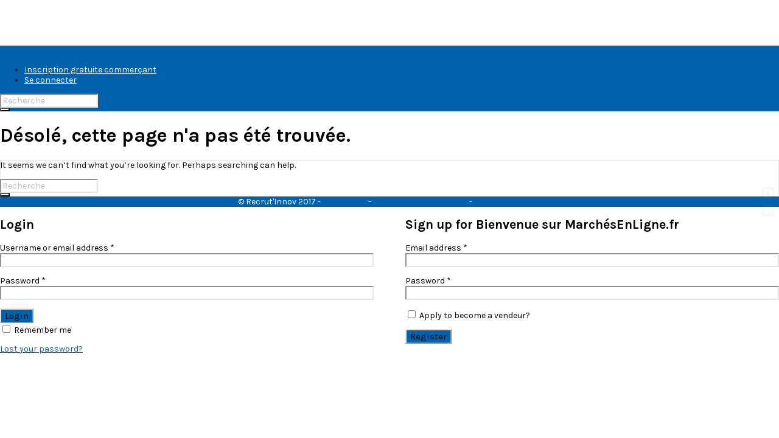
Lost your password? (41, 349)
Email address (436, 248)
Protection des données (420, 201)
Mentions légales (508, 201)
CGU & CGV (344, 201)
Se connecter (50, 80)
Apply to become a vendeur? (469, 315)
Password (23, 281)
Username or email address (57, 248)
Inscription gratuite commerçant (90, 69)
